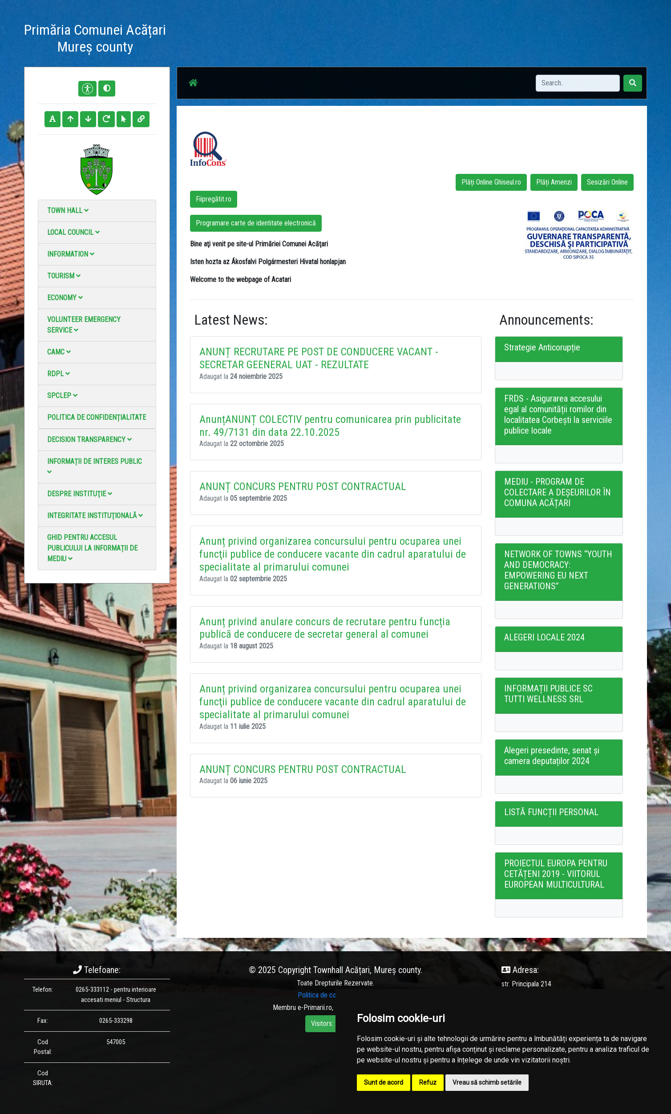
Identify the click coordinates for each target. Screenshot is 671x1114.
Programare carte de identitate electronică (256, 223)
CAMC (59, 352)
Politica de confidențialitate (96, 417)
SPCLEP (62, 395)
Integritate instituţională (95, 515)
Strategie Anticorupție (542, 347)
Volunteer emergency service (84, 324)
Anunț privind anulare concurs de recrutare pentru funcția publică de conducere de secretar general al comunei (324, 628)
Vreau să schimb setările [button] (487, 1082)
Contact (461, 40)
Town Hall (68, 210)
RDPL (58, 374)
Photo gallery (372, 40)
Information (70, 254)
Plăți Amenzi (554, 182)
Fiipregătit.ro (213, 199)
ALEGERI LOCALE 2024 (544, 637)
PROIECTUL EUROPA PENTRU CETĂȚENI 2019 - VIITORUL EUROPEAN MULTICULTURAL (555, 874)
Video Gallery (420, 40)
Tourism (64, 276)
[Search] (578, 83)
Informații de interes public (94, 466)
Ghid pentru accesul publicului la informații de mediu (92, 548)
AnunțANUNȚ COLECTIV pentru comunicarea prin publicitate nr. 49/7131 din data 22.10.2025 (330, 425)
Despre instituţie (79, 494)
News (334, 40)
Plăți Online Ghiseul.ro (491, 182)
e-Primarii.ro (315, 1007)
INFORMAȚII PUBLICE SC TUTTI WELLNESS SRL (548, 693)
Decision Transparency (89, 439)
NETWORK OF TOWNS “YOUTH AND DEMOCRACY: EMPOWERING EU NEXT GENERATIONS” (558, 570)
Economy (65, 298)
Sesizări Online (607, 182)
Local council (73, 232)
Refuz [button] (428, 1082)
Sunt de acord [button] (383, 1082)
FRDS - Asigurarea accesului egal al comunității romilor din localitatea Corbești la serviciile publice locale (558, 414)
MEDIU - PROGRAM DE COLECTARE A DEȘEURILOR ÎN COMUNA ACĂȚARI (557, 492)
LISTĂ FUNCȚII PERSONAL (551, 812)
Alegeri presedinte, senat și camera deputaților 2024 (551, 755)
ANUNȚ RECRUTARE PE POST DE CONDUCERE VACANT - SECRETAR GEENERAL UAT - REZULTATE (318, 358)
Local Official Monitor (513, 40)
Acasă (306, 40)
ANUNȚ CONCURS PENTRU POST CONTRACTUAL (302, 487)
